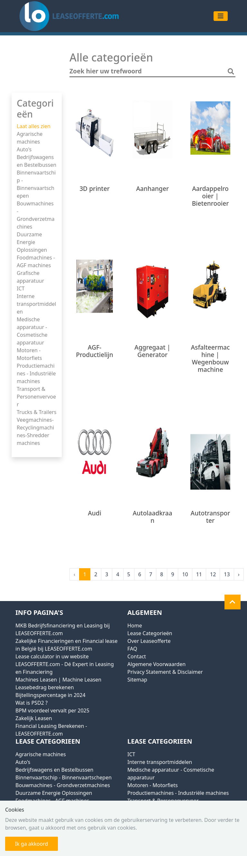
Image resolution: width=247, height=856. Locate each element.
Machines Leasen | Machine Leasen (58, 679)
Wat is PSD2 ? (31, 702)
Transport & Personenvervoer (36, 396)
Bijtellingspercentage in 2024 (50, 695)
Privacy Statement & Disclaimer (165, 671)
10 (185, 574)
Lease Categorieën (149, 633)
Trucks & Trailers (36, 412)
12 (213, 574)
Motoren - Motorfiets (152, 785)
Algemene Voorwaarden (156, 664)
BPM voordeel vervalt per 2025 (52, 710)
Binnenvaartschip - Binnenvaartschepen (63, 777)
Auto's (24, 149)
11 (199, 574)
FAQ (132, 648)
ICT (20, 288)
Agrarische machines (40, 754)
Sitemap (137, 679)
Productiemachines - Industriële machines (36, 373)
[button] (232, 602)
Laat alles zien (33, 126)
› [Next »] (239, 574)
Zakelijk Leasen (33, 718)
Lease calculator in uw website (52, 656)
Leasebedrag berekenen (44, 687)
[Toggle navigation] (221, 16)
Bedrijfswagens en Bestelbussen (54, 769)
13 (227, 574)
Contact (136, 656)
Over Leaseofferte (149, 640)
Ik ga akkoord (31, 843)
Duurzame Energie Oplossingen (32, 242)
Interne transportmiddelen (36, 304)
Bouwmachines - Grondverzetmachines (62, 785)
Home (134, 625)
